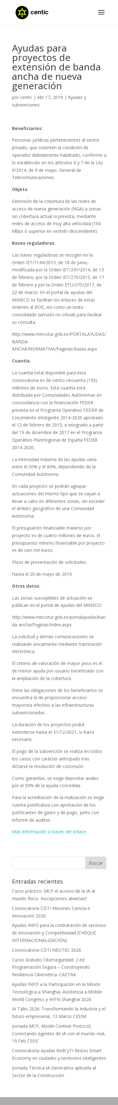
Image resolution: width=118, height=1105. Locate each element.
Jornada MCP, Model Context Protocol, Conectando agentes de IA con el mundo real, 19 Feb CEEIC (58, 1033)
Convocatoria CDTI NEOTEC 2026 (46, 950)
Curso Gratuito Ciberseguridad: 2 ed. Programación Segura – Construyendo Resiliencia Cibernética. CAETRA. (51, 967)
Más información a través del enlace (49, 832)
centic (26, 97)
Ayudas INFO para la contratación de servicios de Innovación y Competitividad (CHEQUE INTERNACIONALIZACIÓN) (59, 932)
